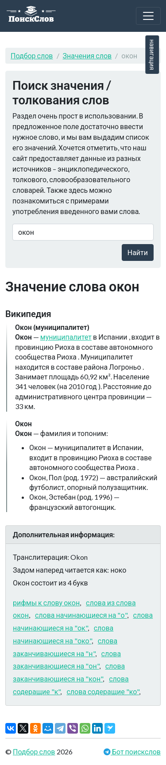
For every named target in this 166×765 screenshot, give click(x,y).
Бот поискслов (136, 751)
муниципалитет (66, 337)
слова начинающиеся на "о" (81, 615)
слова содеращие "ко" (102, 691)
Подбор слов (32, 55)
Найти (137, 252)
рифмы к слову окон (46, 602)
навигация (152, 54)
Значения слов (87, 55)
